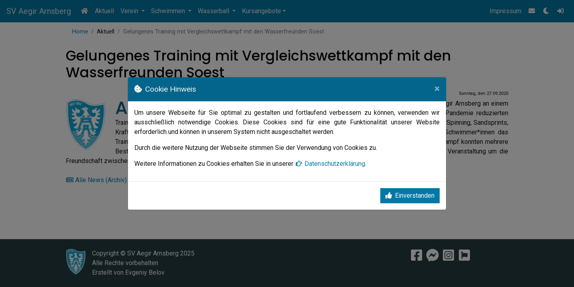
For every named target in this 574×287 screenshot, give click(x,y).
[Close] (437, 88)
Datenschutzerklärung (330, 163)
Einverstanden (409, 195)
